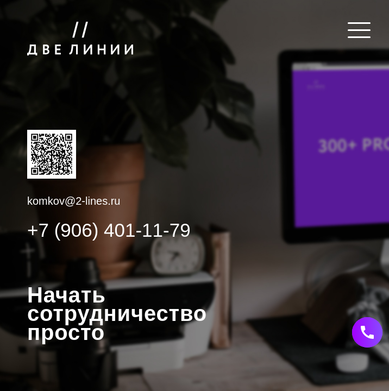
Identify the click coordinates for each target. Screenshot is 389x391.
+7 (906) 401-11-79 (109, 230)
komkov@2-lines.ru (73, 201)
